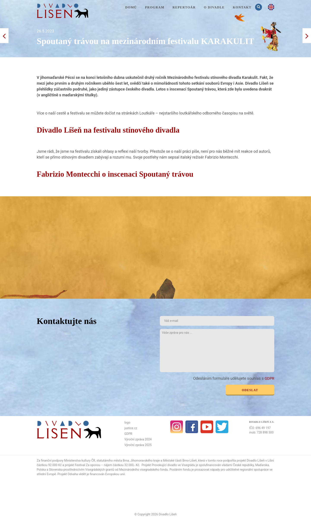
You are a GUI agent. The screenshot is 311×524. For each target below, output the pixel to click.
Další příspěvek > (4, 35)
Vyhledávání (258, 7)
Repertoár (184, 7)
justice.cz (130, 428)
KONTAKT (242, 7)
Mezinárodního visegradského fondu (143, 469)
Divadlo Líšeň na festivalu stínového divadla (118, 130)
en (271, 7)
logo (127, 422)
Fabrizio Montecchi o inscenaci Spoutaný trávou (126, 174)
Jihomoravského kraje (145, 460)
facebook (191, 426)
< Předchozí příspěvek (306, 35)
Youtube (206, 426)
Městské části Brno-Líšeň (180, 460)
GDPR (269, 378)
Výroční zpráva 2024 (138, 439)
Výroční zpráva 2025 (138, 444)
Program (154, 7)
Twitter (222, 426)
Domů (131, 7)
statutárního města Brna (113, 460)
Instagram (176, 426)
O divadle (214, 7)
